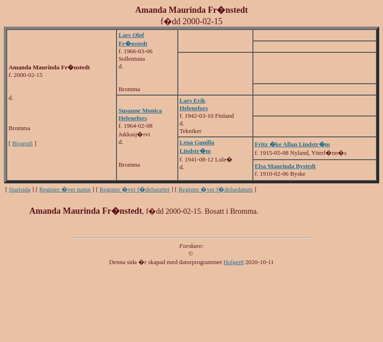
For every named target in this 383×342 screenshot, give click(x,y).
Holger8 (233, 262)
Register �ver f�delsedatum (216, 189)
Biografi (22, 143)
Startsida (20, 189)
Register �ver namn (65, 189)
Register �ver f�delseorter (134, 189)
